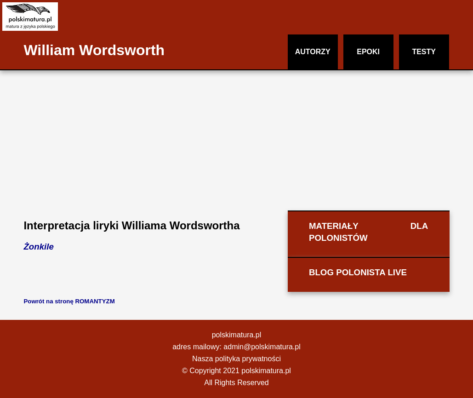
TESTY (424, 52)
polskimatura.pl (237, 335)
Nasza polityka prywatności (236, 359)
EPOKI (368, 52)
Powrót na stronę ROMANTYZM (68, 301)
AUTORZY (313, 52)
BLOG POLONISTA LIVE (358, 272)
